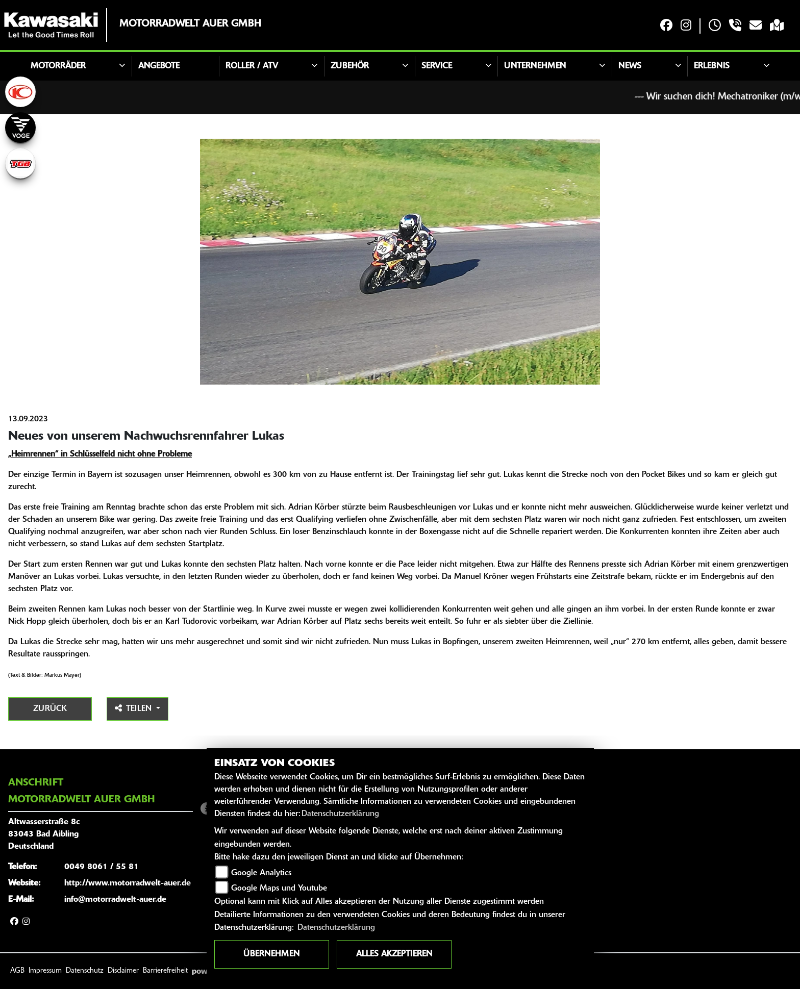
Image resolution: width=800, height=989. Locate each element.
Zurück (50, 709)
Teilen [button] (134, 708)
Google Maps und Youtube (279, 888)
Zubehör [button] (350, 66)
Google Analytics (261, 873)
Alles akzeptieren (394, 954)
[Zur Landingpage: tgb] (20, 163)
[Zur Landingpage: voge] (20, 127)
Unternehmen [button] (535, 66)
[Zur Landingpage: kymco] (20, 92)
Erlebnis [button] (712, 66)
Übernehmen (271, 954)
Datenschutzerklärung (340, 814)
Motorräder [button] (58, 66)
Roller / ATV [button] (252, 66)
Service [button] (436, 66)
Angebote (159, 66)
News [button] (629, 66)
